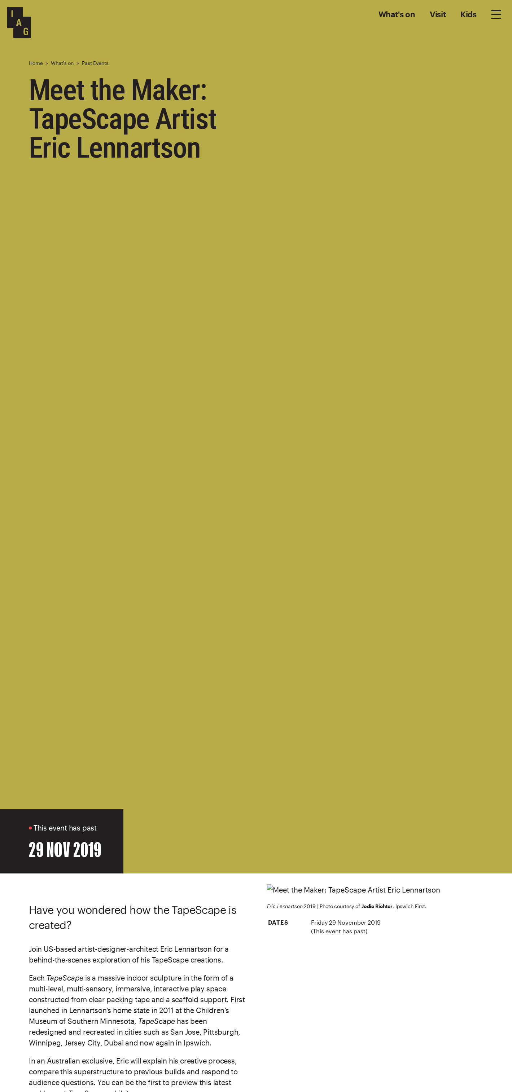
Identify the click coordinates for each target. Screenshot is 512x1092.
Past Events (95, 63)
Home (36, 63)
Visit (438, 14)
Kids (468, 14)
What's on (396, 14)
